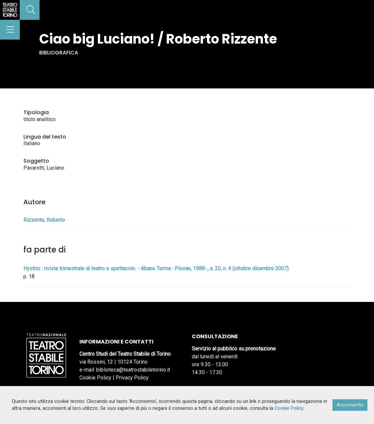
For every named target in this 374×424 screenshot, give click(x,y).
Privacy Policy (132, 378)
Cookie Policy (95, 378)
